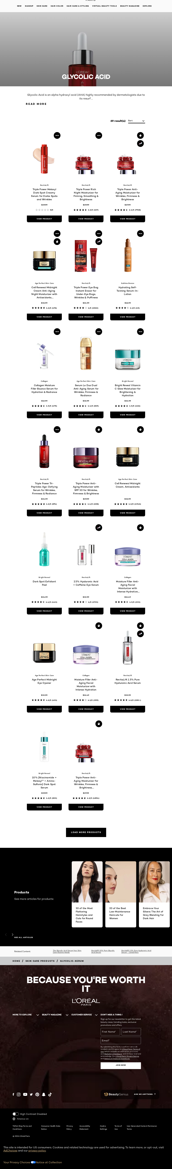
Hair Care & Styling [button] (78, 6)
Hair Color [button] (57, 6)
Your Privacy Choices (19, 1162)
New (19, 6)
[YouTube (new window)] (25, 1094)
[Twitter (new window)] (31, 1094)
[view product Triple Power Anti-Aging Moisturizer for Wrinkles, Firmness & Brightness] (127, 219)
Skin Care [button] (42, 6)
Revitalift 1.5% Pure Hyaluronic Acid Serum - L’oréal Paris (136, 951)
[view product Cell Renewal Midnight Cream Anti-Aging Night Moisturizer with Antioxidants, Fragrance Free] (44, 317)
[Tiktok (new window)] (50, 1094)
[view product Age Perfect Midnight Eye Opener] (44, 709)
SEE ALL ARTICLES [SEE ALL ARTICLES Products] (23, 937)
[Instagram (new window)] (18, 1094)
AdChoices (10, 1150)
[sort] (136, 120)
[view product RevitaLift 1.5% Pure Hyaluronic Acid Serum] (127, 709)
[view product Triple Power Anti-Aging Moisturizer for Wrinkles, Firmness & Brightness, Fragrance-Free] (86, 807)
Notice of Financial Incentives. (117, 1058)
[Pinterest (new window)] (37, 1094)
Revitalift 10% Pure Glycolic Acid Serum (103, 951)
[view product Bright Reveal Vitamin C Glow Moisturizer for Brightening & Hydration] (127, 415)
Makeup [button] (29, 6)
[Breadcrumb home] (16, 961)
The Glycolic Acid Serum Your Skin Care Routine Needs (67, 951)
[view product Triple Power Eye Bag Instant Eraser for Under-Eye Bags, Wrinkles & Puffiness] (86, 317)
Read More (36, 103)
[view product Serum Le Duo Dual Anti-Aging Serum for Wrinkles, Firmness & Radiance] (86, 415)
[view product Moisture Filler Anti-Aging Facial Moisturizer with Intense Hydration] (86, 709)
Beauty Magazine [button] (129, 6)
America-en (21, 1119)
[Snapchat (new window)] (44, 1094)
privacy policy (37, 1150)
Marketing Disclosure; (113, 1054)
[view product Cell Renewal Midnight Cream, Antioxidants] (127, 513)
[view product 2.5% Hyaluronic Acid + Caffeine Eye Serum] (86, 611)
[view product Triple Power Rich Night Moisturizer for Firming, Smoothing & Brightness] (86, 219)
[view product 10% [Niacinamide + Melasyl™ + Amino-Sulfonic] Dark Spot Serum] (44, 807)
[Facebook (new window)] (13, 1094)
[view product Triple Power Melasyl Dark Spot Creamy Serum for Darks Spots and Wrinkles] (44, 219)
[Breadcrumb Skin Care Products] (40, 961)
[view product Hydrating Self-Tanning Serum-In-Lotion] (127, 317)
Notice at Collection (49, 1162)
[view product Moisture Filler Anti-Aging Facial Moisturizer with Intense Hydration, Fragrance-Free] (127, 611)
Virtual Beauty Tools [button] (104, 6)
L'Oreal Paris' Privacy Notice (127, 1056)
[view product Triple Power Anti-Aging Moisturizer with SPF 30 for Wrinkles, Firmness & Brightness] (86, 513)
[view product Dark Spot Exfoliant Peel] (44, 611)
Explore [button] (147, 6)
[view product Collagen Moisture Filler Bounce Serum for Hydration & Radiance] (44, 415)
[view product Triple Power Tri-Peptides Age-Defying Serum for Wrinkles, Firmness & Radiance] (44, 513)
